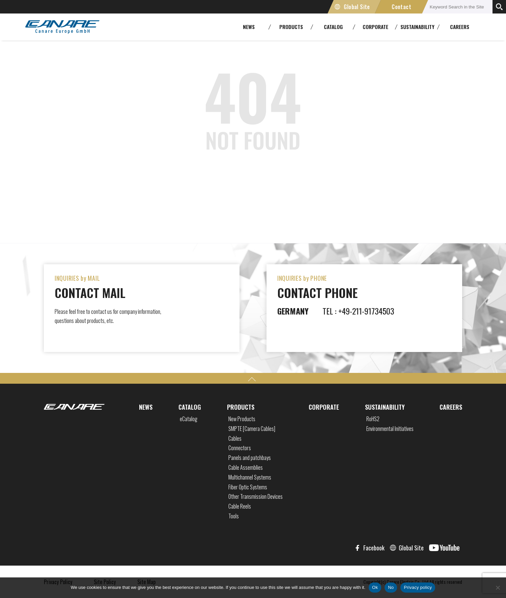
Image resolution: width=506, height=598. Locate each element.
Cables (235, 438)
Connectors (239, 448)
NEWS (145, 407)
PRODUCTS (240, 407)
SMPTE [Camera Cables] (251, 428)
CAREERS (459, 26)
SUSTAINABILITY (385, 407)
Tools (233, 516)
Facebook (374, 548)
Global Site (357, 7)
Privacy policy (418, 587)
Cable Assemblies (245, 467)
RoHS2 (373, 419)
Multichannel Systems (249, 477)
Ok (375, 587)
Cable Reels (239, 506)
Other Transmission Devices (255, 496)
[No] (497, 587)
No (391, 587)
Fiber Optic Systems (247, 487)
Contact (401, 7)
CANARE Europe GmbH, (62, 26)
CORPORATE (324, 407)
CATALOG (189, 407)
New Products (241, 419)
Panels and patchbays (249, 457)
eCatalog (188, 419)
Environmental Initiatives (390, 428)
